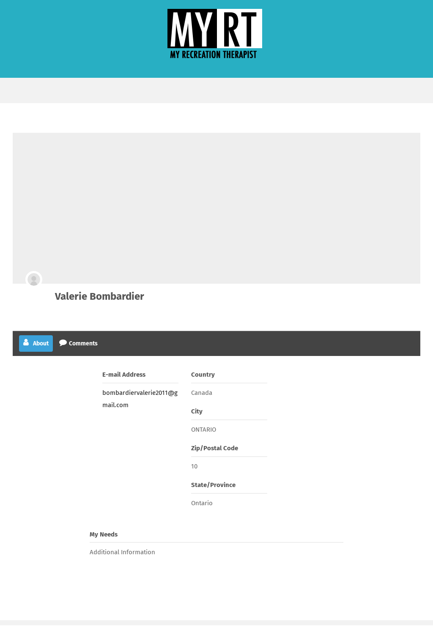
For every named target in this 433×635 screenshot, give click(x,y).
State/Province (213, 485)
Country (203, 374)
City (197, 411)
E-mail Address (123, 374)
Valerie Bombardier (99, 296)
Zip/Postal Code (214, 448)
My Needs (104, 534)
